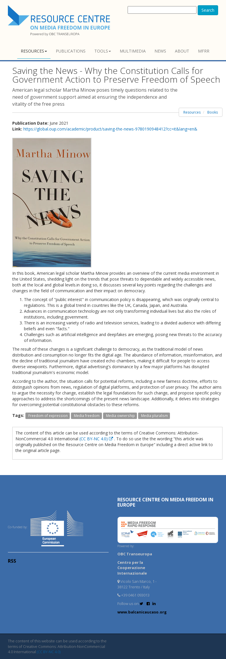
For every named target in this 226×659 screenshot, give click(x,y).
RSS (12, 561)
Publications (71, 51)
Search (207, 10)
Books (212, 112)
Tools (102, 51)
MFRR (203, 51)
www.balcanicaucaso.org (142, 612)
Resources (34, 51)
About (182, 51)
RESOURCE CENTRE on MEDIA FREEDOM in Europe (165, 502)
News (160, 51)
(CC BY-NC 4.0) (96, 438)
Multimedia (133, 51)
